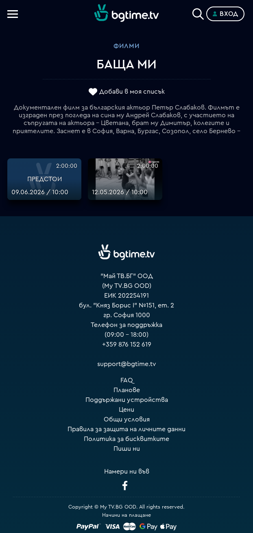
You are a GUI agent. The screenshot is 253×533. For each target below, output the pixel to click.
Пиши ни (126, 448)
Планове (126, 390)
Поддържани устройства (126, 400)
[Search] (198, 12)
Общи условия (127, 419)
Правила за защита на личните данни (126, 429)
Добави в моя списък (132, 91)
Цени (126, 409)
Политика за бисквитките (126, 439)
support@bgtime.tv (126, 364)
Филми (126, 46)
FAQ (126, 380)
